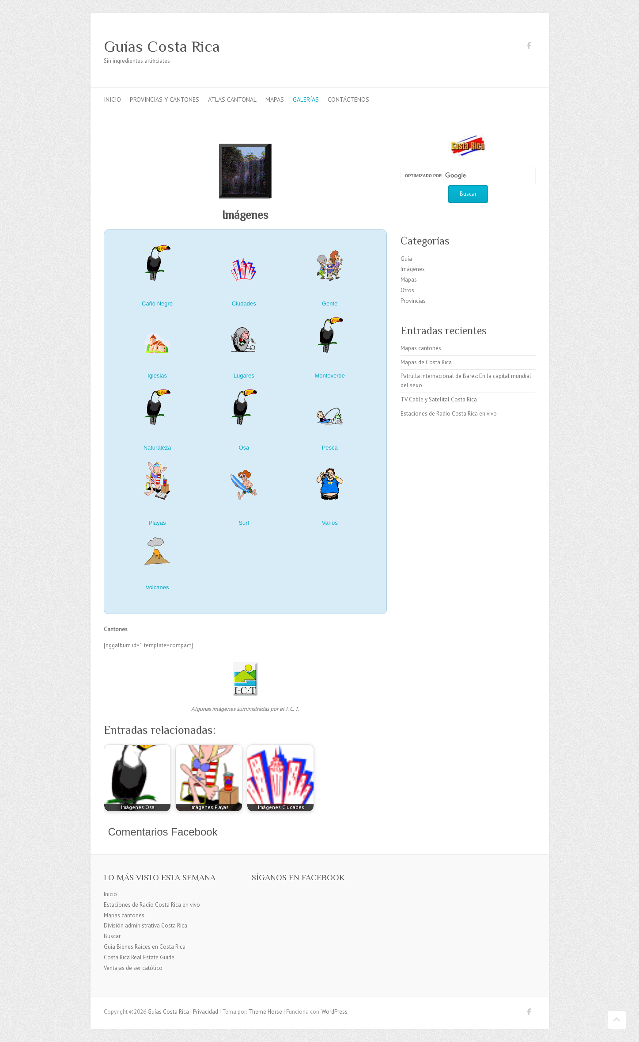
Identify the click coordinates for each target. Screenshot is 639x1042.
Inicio (112, 99)
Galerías (306, 99)
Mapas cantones (421, 348)
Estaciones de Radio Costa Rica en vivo (449, 413)
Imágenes (413, 269)
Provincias (413, 301)
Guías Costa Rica (162, 46)
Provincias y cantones (164, 99)
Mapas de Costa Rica (426, 362)
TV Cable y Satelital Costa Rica (439, 399)
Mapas (274, 99)
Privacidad (205, 1011)
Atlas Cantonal (232, 99)
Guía (406, 259)
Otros (407, 290)
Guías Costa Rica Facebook (529, 46)
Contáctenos (348, 99)
